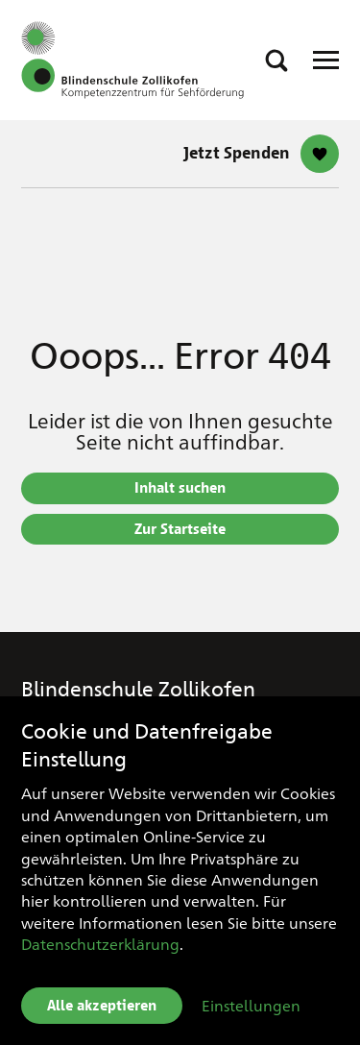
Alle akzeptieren (101, 1005)
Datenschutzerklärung (100, 944)
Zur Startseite (180, 529)
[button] (276, 60)
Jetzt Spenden (236, 153)
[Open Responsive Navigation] (326, 60)
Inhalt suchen (180, 488)
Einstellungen (251, 1005)
